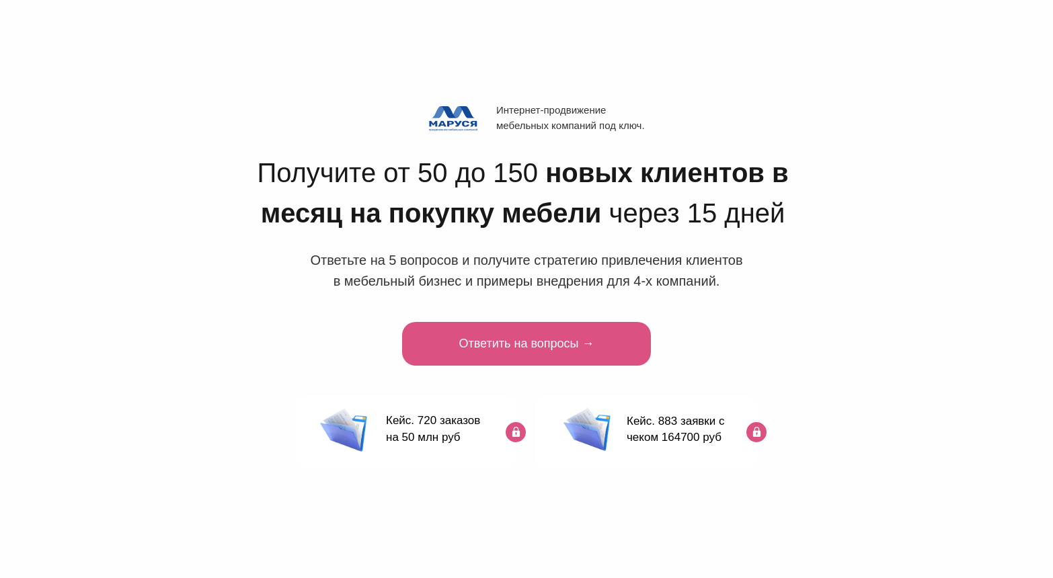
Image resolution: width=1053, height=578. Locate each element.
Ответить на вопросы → (526, 343)
